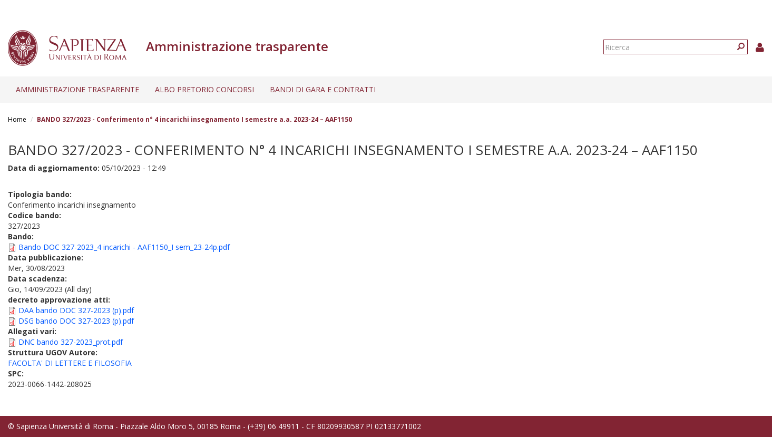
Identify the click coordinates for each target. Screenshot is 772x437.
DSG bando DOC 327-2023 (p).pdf (76, 321)
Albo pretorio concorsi (204, 89)
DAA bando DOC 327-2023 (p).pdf (76, 310)
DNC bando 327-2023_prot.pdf (70, 342)
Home (17, 119)
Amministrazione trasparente (77, 89)
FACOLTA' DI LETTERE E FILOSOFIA (70, 363)
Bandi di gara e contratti (323, 89)
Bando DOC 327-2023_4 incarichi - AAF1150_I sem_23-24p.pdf (124, 247)
